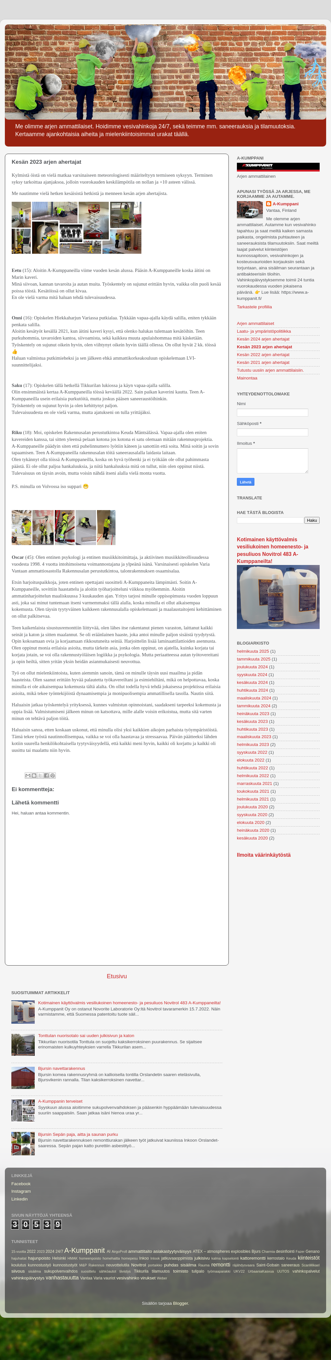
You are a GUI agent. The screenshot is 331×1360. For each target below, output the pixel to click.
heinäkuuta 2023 (253, 713)
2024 (50, 1251)
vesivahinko (128, 1278)
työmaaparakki (219, 1271)
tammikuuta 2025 (254, 659)
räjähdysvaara (244, 1265)
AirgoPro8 (119, 1251)
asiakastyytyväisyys (172, 1251)
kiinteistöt (309, 1258)
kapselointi (230, 1258)
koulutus (18, 1265)
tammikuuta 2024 (254, 705)
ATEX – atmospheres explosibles (222, 1251)
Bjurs (256, 1251)
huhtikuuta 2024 (252, 690)
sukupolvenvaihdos (61, 1271)
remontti (220, 1264)
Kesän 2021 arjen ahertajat (263, 362)
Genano (313, 1251)
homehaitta (111, 1258)
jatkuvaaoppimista (177, 1258)
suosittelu (88, 1271)
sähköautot (107, 1271)
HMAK (72, 1258)
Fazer (300, 1251)
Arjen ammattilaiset (255, 323)
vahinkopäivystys (27, 1278)
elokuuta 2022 (250, 760)
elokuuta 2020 (250, 822)
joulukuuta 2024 (252, 666)
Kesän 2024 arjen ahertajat (263, 339)
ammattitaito (140, 1251)
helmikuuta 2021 (253, 799)
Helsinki (59, 1258)
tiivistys (125, 1271)
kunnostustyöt (65, 1265)
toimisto (181, 1271)
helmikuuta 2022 (253, 775)
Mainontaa (247, 378)
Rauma (204, 1265)
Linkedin (19, 1199)
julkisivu (202, 1258)
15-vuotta (18, 1251)
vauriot (109, 1278)
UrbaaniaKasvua (261, 1271)
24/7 (59, 1251)
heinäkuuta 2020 (253, 830)
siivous (18, 1271)
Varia (97, 1278)
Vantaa (86, 1278)
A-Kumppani (286, 203)
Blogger (180, 1303)
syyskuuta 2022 (252, 752)
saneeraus (290, 1265)
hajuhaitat (19, 1258)
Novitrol (138, 1265)
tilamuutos (161, 1271)
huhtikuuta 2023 (252, 729)
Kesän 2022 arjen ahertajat (263, 354)
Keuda (291, 1258)
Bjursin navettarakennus (61, 1068)
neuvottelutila (117, 1265)
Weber (162, 1278)
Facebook (21, 1183)
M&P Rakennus (91, 1265)
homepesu (129, 1258)
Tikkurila (141, 1271)
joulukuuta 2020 (252, 806)
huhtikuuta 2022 (252, 767)
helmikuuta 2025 (253, 651)
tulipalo (198, 1271)
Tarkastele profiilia (254, 306)
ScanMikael (310, 1265)
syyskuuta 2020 (252, 814)
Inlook (155, 1258)
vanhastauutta (62, 1277)
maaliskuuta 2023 (254, 736)
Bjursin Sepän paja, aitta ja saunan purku (78, 1134)
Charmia (268, 1251)
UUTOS (283, 1271)
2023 (41, 1251)
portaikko (155, 1265)
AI (108, 1251)
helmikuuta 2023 (253, 744)
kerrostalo (276, 1258)
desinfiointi (285, 1251)
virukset (148, 1278)
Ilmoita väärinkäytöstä (264, 855)
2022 (31, 1251)
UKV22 (239, 1271)
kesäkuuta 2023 (252, 721)
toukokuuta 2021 (253, 791)
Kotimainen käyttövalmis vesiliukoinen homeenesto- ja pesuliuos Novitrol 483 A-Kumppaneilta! (129, 1002)
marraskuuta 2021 (254, 783)
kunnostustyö (39, 1265)
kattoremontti (252, 1258)
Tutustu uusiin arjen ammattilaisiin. (270, 370)
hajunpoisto (39, 1258)
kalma (216, 1258)
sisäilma (34, 1271)
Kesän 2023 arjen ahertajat (264, 346)
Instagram (21, 1191)
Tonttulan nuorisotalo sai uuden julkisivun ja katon (86, 1035)
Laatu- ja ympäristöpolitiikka (264, 331)
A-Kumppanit (84, 1250)
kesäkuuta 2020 (252, 838)
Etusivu (117, 976)
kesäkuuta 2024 (252, 682)
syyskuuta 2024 (252, 674)
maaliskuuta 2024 (254, 698)
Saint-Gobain (267, 1265)
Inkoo (144, 1258)
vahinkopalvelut (306, 1271)
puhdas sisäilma (180, 1265)
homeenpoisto (90, 1258)
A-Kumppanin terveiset (60, 1101)
